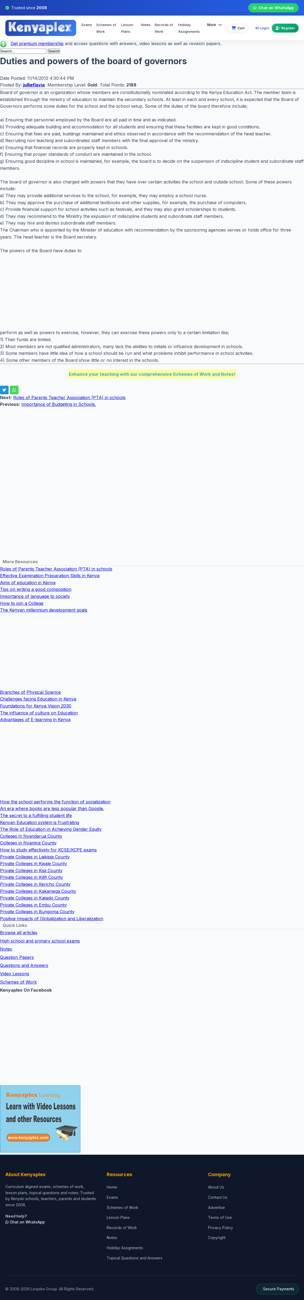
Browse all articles (18, 932)
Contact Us (217, 1197)
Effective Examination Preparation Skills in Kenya (49, 575)
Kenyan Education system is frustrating (39, 822)
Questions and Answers (24, 965)
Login (262, 28)
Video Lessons (14, 973)
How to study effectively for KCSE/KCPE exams (48, 850)
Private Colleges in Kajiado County (34, 898)
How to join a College (21, 603)
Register (285, 28)
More (214, 25)
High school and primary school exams (40, 941)
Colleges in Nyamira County (28, 843)
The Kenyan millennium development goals (43, 610)
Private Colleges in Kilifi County (31, 877)
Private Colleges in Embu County (33, 905)
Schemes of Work (106, 28)
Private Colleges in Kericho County (35, 884)
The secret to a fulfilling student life (36, 815)
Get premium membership (37, 43)
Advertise (216, 1207)
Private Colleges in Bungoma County (37, 911)
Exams (86, 25)
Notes (146, 25)
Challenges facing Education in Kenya (38, 699)
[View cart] (238, 28)
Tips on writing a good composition (35, 589)
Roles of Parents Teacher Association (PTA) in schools (69, 397)
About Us (216, 1187)
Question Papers (17, 957)
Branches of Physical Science (30, 692)
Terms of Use (220, 1217)
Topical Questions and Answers (134, 1258)
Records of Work (164, 28)
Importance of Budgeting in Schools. (58, 404)
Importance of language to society (35, 596)
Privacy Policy (220, 1227)
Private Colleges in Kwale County (33, 863)
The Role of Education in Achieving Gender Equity (51, 829)
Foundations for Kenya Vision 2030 (35, 706)
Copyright (216, 1237)
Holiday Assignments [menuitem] (189, 28)
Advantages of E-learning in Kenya (35, 719)
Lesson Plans (127, 28)
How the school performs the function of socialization (55, 801)
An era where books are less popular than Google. (52, 808)
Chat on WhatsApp (273, 7)
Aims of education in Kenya (27, 582)
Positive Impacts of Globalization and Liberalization (51, 918)
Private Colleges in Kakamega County (38, 891)
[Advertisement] (152, 291)
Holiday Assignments (125, 1247)
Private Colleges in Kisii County (31, 870)
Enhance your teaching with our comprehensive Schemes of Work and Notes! (152, 374)
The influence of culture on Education (39, 713)
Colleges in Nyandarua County (31, 836)
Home (112, 1187)
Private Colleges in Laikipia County (35, 857)
